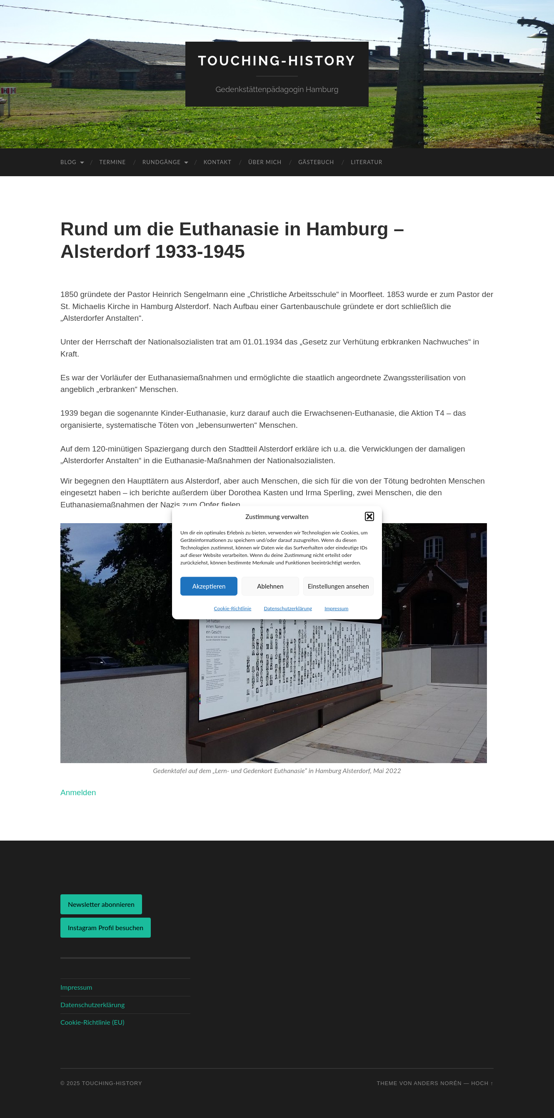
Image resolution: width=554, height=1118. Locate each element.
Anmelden (78, 792)
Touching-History (277, 60)
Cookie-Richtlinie (233, 619)
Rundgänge (161, 162)
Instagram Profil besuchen (105, 927)
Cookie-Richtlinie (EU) (92, 1022)
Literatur (366, 162)
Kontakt (218, 162)
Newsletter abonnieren (101, 904)
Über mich (265, 162)
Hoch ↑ (482, 1083)
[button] (369, 528)
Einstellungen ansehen (338, 597)
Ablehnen (270, 597)
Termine (113, 162)
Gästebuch (316, 162)
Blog (68, 162)
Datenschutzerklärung (288, 619)
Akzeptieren (209, 597)
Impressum (336, 619)
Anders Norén (438, 1083)
